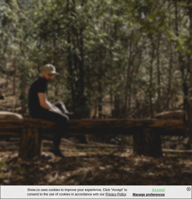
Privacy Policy (115, 194)
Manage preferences (149, 195)
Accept (158, 190)
